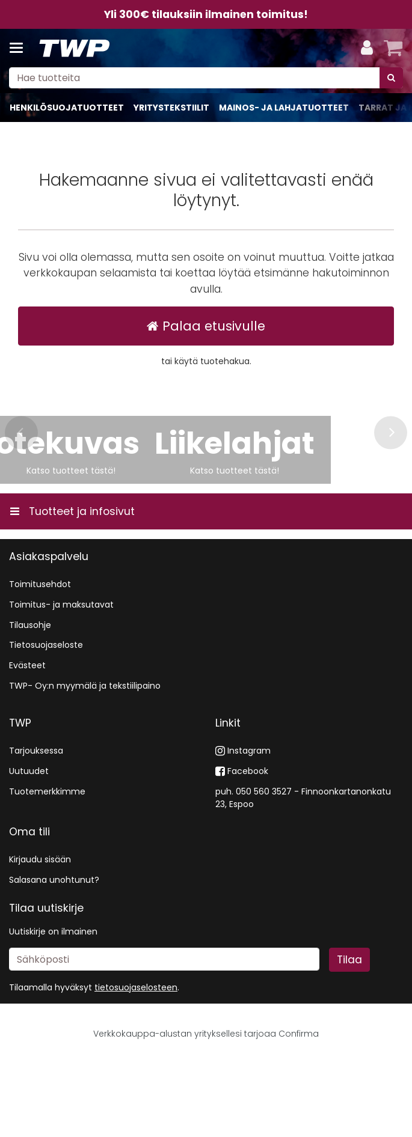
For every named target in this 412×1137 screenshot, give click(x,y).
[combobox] (206, 77)
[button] (135, 1065)
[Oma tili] (366, 48)
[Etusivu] (74, 48)
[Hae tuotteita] (206, 77)
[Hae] (391, 77)
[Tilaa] (349, 1037)
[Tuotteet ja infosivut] (20, 48)
